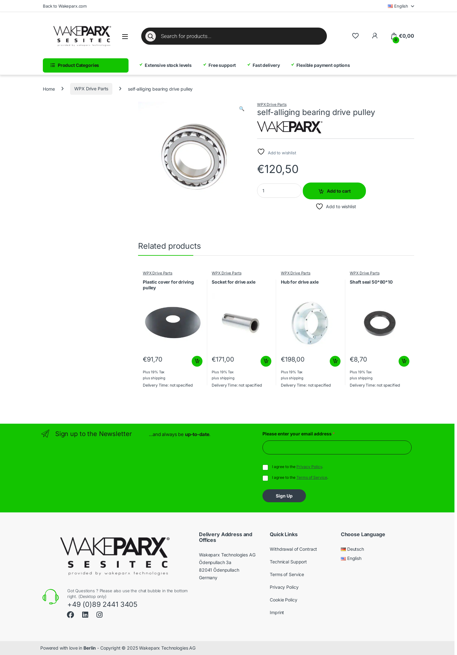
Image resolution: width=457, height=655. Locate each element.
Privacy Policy (309, 466)
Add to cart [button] (197, 361)
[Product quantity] (279, 190)
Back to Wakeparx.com (65, 6)
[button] (241, 108)
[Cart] (402, 36)
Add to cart (339, 191)
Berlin (89, 648)
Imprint (277, 612)
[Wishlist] (355, 36)
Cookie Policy (283, 599)
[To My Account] (374, 36)
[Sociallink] (70, 614)
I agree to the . (297, 466)
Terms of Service (311, 477)
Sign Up (284, 495)
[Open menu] (125, 37)
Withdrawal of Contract (293, 549)
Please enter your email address (298, 433)
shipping (158, 378)
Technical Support (288, 561)
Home (49, 88)
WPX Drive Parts (91, 88)
